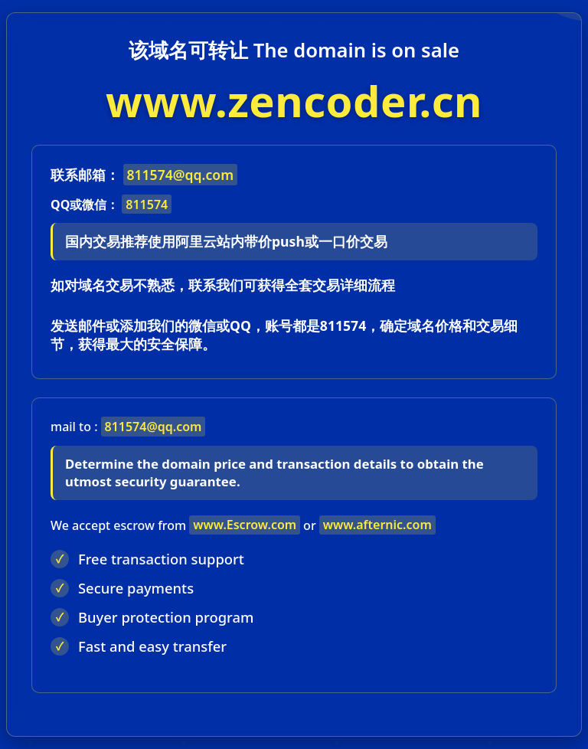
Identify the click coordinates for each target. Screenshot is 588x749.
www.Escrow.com (244, 524)
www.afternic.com (377, 524)
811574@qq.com (180, 174)
